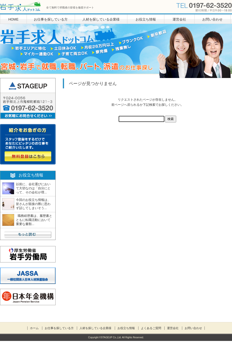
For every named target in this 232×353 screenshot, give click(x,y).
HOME (13, 19)
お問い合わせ (212, 19)
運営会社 (179, 19)
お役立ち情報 (146, 19)
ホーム (34, 328)
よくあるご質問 (151, 328)
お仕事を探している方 (51, 19)
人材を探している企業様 (101, 19)
